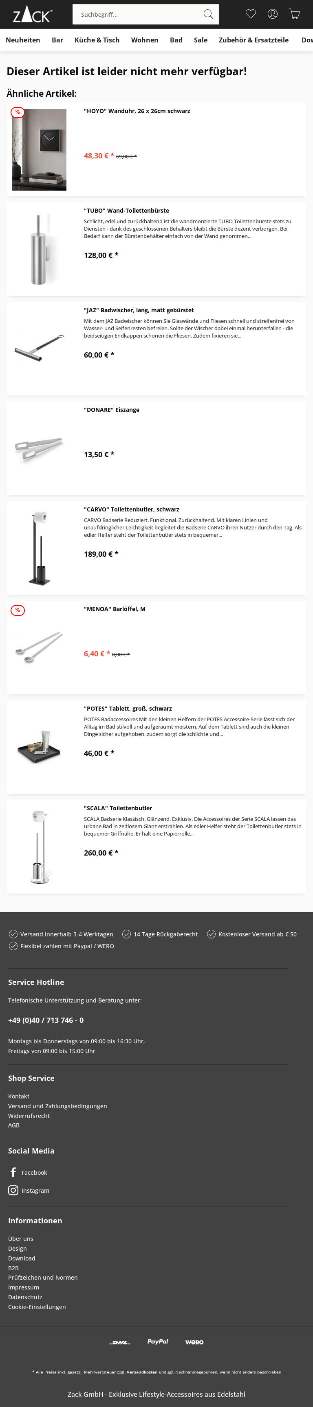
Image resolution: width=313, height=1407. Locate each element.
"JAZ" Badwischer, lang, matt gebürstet (139, 310)
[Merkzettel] (251, 14)
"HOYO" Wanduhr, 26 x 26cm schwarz (137, 111)
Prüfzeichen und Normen (43, 1277)
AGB (14, 1125)
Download (21, 1258)
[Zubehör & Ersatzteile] (253, 40)
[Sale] (200, 40)
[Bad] (176, 40)
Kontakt (18, 1096)
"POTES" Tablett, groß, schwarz (128, 708)
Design (17, 1248)
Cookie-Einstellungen (37, 1307)
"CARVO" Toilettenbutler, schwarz (131, 509)
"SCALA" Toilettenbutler (118, 808)
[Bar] (57, 40)
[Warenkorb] (295, 14)
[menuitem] (146, 14)
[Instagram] (148, 1190)
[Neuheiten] (23, 40)
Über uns (20, 1239)
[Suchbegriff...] (146, 14)
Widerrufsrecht (29, 1116)
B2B (13, 1268)
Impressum (23, 1287)
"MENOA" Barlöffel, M (114, 609)
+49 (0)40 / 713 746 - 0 (46, 1020)
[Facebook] (148, 1172)
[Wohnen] (145, 40)
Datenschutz (25, 1297)
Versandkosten (142, 1372)
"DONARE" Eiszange (111, 409)
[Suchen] (208, 14)
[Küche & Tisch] (97, 40)
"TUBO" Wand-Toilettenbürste (126, 210)
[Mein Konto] (273, 14)
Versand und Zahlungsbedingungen (57, 1106)
